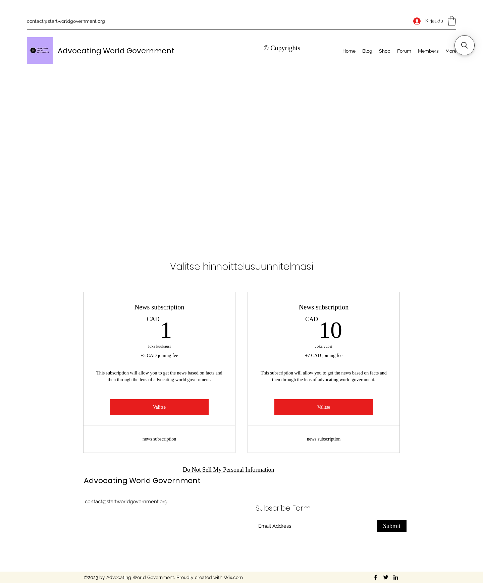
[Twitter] (385, 577)
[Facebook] (375, 577)
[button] (452, 21)
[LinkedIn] (395, 577)
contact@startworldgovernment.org (66, 21)
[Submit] (392, 526)
